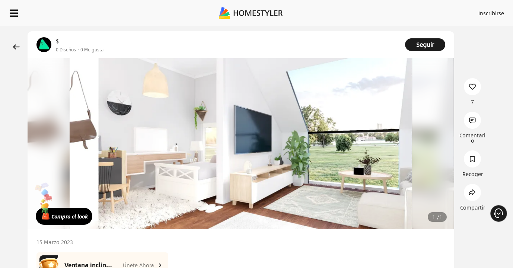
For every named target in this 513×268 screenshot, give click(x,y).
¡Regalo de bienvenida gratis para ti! (339, 31)
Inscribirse (397, 11)
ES (424, 11)
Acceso (368, 11)
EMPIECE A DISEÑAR (473, 11)
